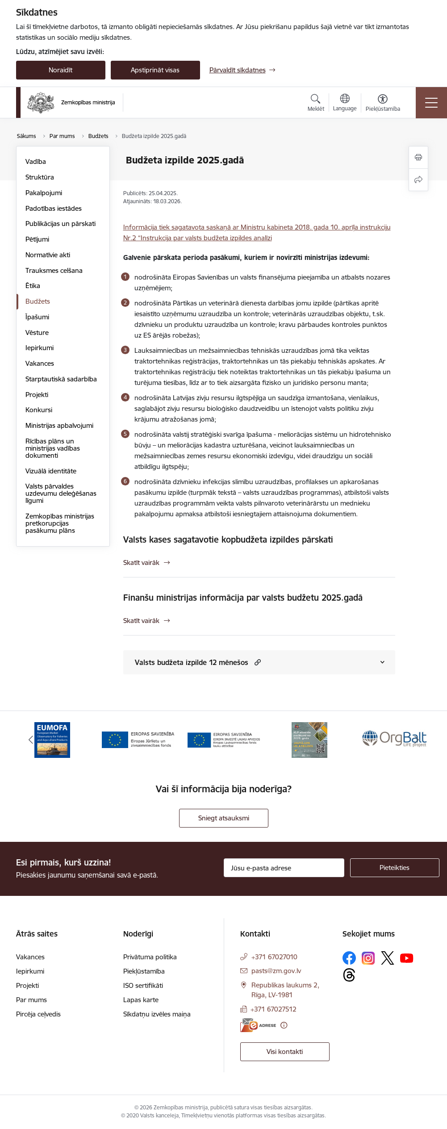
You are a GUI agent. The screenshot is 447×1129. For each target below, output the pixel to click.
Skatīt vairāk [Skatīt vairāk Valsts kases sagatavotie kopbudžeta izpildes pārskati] (141, 562)
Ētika (32, 285)
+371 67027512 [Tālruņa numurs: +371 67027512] (274, 1009)
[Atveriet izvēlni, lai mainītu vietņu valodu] (345, 103)
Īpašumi (37, 317)
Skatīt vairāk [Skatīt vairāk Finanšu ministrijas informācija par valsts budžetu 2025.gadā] (141, 620)
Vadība (35, 161)
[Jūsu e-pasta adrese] (284, 867)
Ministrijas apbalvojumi (59, 425)
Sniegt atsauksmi (223, 818)
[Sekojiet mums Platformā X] (387, 958)
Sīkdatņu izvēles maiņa (157, 1014)
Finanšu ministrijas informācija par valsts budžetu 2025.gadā (243, 597)
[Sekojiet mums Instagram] (368, 958)
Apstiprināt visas (155, 70)
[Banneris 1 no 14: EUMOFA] (52, 739)
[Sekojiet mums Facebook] (349, 958)
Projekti (36, 394)
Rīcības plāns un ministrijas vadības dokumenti (52, 448)
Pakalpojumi (43, 192)
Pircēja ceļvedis (38, 1014)
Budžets (37, 301)
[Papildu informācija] (283, 1025)
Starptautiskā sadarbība (61, 379)
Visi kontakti (285, 1051)
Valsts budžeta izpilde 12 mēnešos (191, 662)
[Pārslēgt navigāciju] (431, 102)
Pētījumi (37, 239)
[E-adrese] (258, 1025)
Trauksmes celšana (54, 270)
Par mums (31, 999)
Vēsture (37, 332)
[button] (256, 662)
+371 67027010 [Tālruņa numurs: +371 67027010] (274, 957)
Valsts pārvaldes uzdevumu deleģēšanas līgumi (60, 493)
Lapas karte (141, 999)
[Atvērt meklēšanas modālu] (316, 104)
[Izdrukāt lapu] (418, 157)
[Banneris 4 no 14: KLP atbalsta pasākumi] (309, 739)
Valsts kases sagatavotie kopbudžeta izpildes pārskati (228, 539)
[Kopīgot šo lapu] (418, 180)
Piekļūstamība (144, 971)
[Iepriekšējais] (30, 740)
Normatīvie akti (47, 255)
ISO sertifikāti (143, 985)
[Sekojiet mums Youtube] (407, 957)
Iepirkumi (39, 347)
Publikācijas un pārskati (60, 223)
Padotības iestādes (53, 208)
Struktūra (39, 177)
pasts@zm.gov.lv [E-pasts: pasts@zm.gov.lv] (276, 970)
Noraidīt (60, 70)
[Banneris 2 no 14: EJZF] (138, 739)
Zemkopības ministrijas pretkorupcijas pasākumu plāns (59, 523)
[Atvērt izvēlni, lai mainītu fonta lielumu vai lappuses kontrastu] (383, 104)
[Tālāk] (416, 740)
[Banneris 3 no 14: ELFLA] (224, 739)
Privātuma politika (150, 957)
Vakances (39, 363)
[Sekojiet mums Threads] (349, 975)
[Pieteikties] (394, 867)
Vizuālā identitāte (50, 471)
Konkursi (38, 410)
